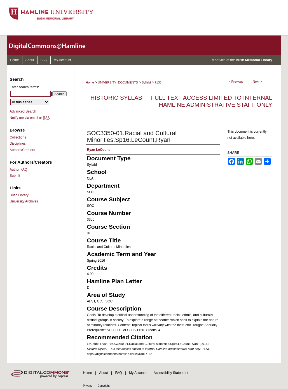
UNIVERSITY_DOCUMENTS (118, 82)
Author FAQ (18, 169)
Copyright (104, 385)
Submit (15, 176)
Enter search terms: (24, 87)
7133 (157, 82)
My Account (137, 373)
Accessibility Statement (171, 373)
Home (90, 82)
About (103, 373)
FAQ (118, 373)
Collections (18, 137)
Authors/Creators (22, 150)
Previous (237, 81)
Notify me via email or (30, 118)
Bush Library (19, 195)
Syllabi (146, 82)
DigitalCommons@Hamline (52, 45)
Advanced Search (23, 111)
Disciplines (18, 143)
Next (256, 81)
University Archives (24, 201)
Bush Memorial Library (254, 60)
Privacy (87, 385)
